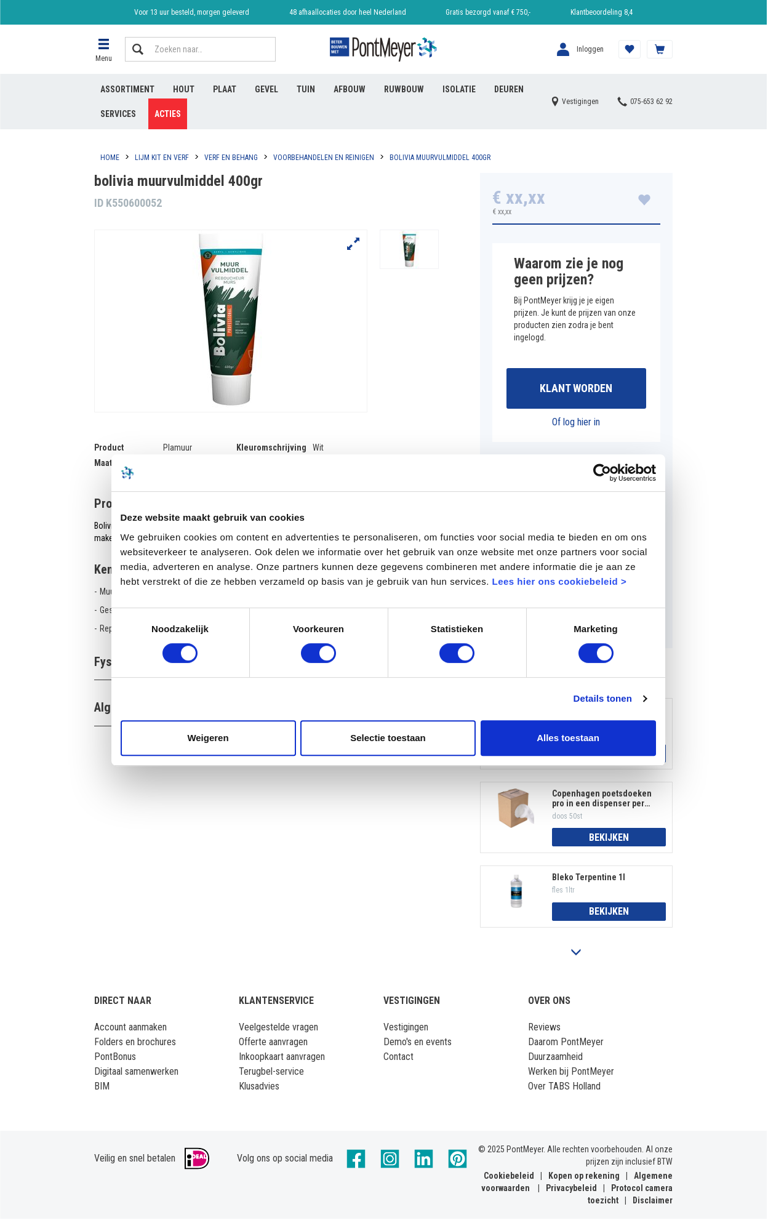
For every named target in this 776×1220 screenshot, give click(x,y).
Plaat (224, 89)
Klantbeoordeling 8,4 (601, 12)
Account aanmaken (130, 1028)
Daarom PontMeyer (566, 1043)
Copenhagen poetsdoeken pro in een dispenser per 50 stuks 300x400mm (602, 799)
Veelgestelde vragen (278, 1028)
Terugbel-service (271, 1072)
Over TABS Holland (564, 1087)
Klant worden (576, 388)
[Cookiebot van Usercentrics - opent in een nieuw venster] (602, 473)
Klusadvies (259, 1087)
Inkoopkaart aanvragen (282, 1058)
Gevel (266, 89)
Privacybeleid (571, 1189)
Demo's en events (417, 1043)
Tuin (306, 89)
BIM (102, 1087)
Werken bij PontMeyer (571, 1072)
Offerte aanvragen (273, 1043)
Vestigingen (405, 1028)
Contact (398, 1058)
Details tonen (603, 698)
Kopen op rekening (584, 1177)
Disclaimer (653, 1201)
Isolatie (459, 89)
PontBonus (115, 1058)
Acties (167, 114)
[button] (103, 49)
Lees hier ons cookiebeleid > (559, 581)
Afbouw (350, 89)
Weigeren (207, 737)
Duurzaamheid (555, 1058)
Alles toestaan (568, 737)
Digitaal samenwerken (136, 1072)
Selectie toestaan (388, 737)
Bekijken (609, 838)
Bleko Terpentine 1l (588, 878)
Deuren (509, 89)
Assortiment (127, 89)
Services (118, 114)
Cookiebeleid (509, 1177)
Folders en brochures (135, 1043)
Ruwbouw (404, 89)
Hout (183, 89)
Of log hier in (576, 422)
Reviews (544, 1028)
